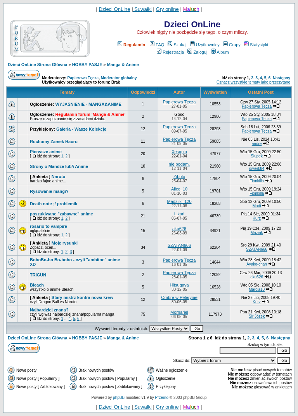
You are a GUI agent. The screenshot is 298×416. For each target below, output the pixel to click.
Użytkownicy (205, 44)
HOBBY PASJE (87, 64)
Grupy (232, 44)
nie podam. (179, 164)
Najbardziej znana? (49, 310)
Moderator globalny (119, 78)
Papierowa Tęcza (83, 78)
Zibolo (179, 176)
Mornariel (179, 312)
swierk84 (256, 168)
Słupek (257, 156)
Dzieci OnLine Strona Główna (37, 64)
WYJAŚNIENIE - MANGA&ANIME (88, 104)
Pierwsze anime (46, 151)
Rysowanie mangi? (49, 191)
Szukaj (177, 44)
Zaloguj (197, 52)
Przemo (161, 397)
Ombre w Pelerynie (179, 297)
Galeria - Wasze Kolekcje (81, 129)
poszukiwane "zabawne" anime (61, 213)
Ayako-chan (256, 264)
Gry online (167, 9)
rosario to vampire (48, 226)
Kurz (257, 218)
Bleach (37, 285)
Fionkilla (256, 181)
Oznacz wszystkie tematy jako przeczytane (253, 82)
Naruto (58, 176)
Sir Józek (257, 316)
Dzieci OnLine (114, 9)
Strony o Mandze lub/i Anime (59, 166)
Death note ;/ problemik (53, 203)
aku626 (179, 228)
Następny (281, 78)
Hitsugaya (179, 285)
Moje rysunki (65, 243)
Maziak (257, 233)
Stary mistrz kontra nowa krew (82, 297)
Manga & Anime (123, 64)
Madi (257, 206)
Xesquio (179, 151)
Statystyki (256, 44)
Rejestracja (170, 52)
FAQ (157, 44)
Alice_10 (179, 189)
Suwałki (142, 9)
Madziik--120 (179, 201)
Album (220, 52)
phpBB (119, 397)
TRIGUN (38, 275)
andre (257, 144)
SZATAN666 (179, 245)
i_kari (179, 213)
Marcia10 (257, 289)
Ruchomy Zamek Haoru (54, 141)
